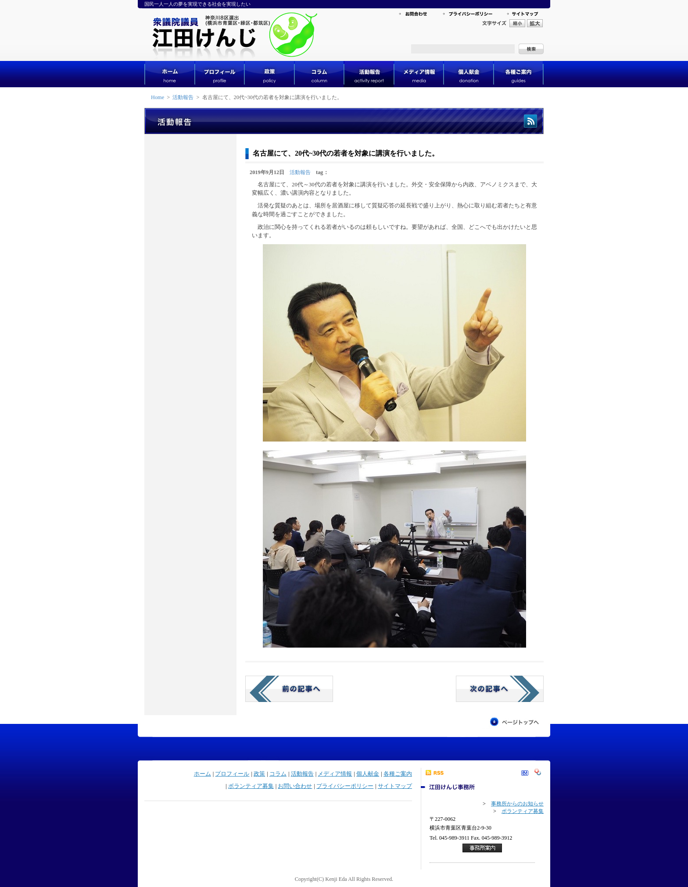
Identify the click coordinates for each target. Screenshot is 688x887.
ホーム (202, 774)
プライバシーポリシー (344, 786)
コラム (278, 774)
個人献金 (367, 774)
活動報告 (183, 97)
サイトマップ (395, 786)
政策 (259, 774)
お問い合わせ (295, 786)
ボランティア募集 (251, 786)
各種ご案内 (397, 774)
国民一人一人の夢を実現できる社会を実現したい (197, 4)
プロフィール (232, 774)
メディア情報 (335, 774)
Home (157, 97)
